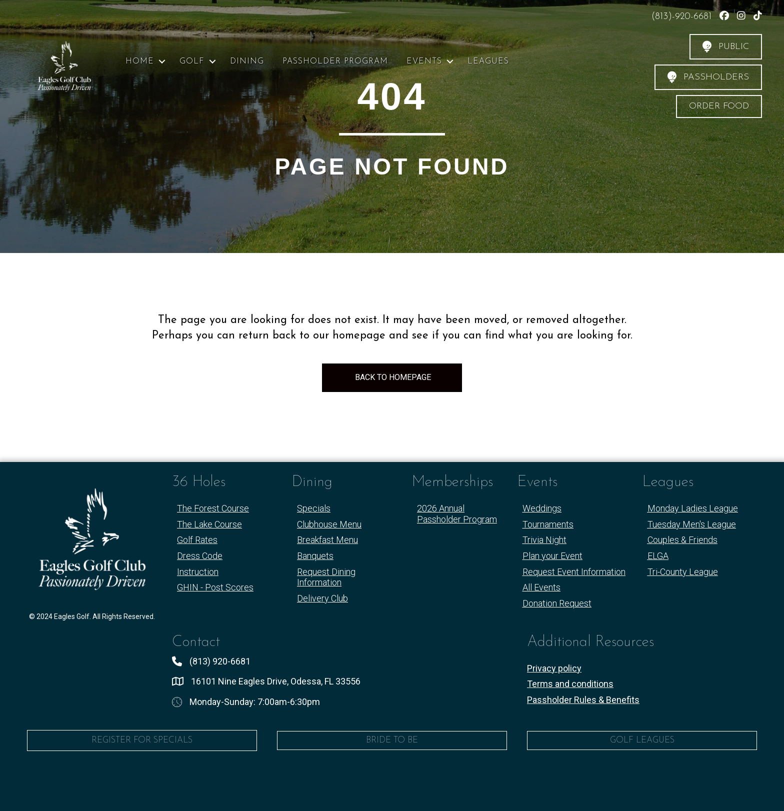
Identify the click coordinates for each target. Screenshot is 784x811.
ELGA (658, 555)
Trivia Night (544, 539)
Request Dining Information (326, 577)
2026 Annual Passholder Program (457, 513)
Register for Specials (142, 740)
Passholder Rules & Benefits (583, 699)
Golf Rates (197, 539)
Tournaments (548, 524)
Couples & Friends (683, 539)
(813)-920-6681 (683, 17)
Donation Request (557, 603)
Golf (192, 62)
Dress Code (199, 555)
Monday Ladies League (693, 508)
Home (140, 62)
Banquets (315, 555)
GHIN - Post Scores (215, 587)
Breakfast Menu (327, 539)
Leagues (488, 62)
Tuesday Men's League (692, 524)
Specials (313, 508)
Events (424, 62)
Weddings (542, 508)
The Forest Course (213, 508)
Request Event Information (574, 571)
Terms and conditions (570, 683)
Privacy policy (554, 668)
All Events (541, 587)
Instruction (197, 571)
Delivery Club (322, 598)
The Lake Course (209, 524)
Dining (247, 62)
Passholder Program (335, 62)
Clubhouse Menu (329, 524)
